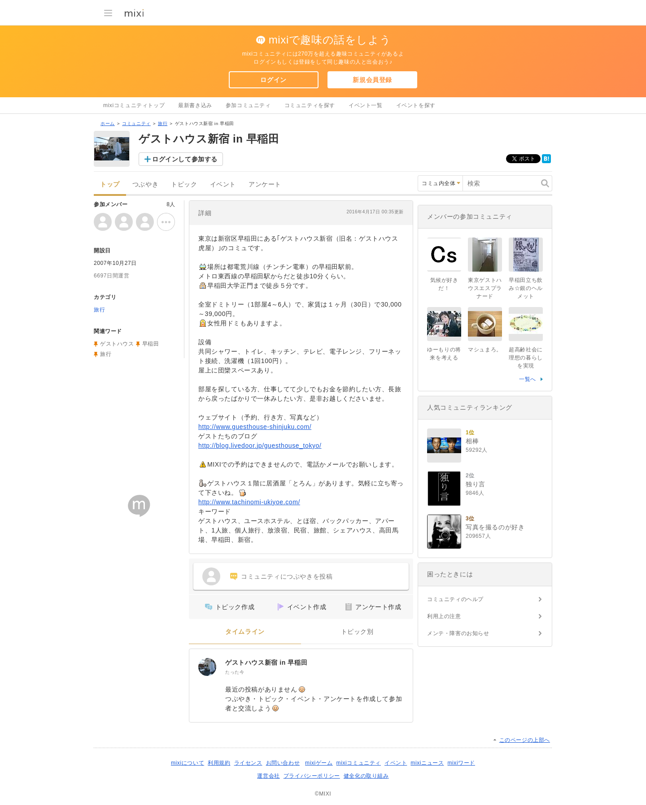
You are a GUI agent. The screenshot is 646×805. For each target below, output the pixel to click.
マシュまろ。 (485, 349)
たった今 (234, 672)
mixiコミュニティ (358, 763)
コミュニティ (136, 123)
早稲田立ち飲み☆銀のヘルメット (526, 288)
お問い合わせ (283, 763)
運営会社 (268, 776)
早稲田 (150, 344)
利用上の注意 (444, 616)
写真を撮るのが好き (495, 527)
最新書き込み (195, 105)
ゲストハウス (117, 344)
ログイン (273, 79)
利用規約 (219, 763)
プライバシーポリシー (312, 776)
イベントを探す (416, 105)
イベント (223, 184)
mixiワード (461, 763)
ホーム (107, 123)
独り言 (475, 484)
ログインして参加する (185, 159)
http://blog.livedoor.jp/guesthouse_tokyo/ (259, 445)
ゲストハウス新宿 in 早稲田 (266, 662)
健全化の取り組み (366, 776)
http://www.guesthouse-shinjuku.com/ (254, 426)
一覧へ (527, 379)
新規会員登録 (372, 79)
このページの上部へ (524, 740)
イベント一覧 (366, 105)
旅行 (162, 123)
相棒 (472, 441)
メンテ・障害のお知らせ (458, 633)
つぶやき (145, 184)
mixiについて (187, 763)
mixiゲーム (319, 763)
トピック (184, 184)
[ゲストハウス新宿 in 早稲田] (207, 667)
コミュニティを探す (309, 105)
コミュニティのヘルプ (455, 599)
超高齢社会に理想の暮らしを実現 (526, 357)
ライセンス (248, 763)
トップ (110, 184)
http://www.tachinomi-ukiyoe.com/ (249, 502)
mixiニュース (427, 763)
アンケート (265, 184)
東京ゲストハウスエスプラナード (485, 288)
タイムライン (245, 631)
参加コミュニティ (248, 105)
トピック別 (357, 631)
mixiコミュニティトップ (134, 105)
